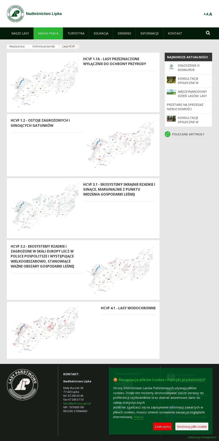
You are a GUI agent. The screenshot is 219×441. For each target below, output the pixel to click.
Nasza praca (17, 46)
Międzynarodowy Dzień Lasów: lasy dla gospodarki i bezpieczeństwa (192, 98)
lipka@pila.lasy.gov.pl (77, 403)
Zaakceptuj (163, 426)
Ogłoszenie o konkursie (189, 67)
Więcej (138, 417)
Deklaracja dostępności (202, 437)
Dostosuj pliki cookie (192, 426)
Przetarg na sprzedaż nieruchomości (185, 107)
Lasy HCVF (68, 46)
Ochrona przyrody (43, 46)
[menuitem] (20, 33)
